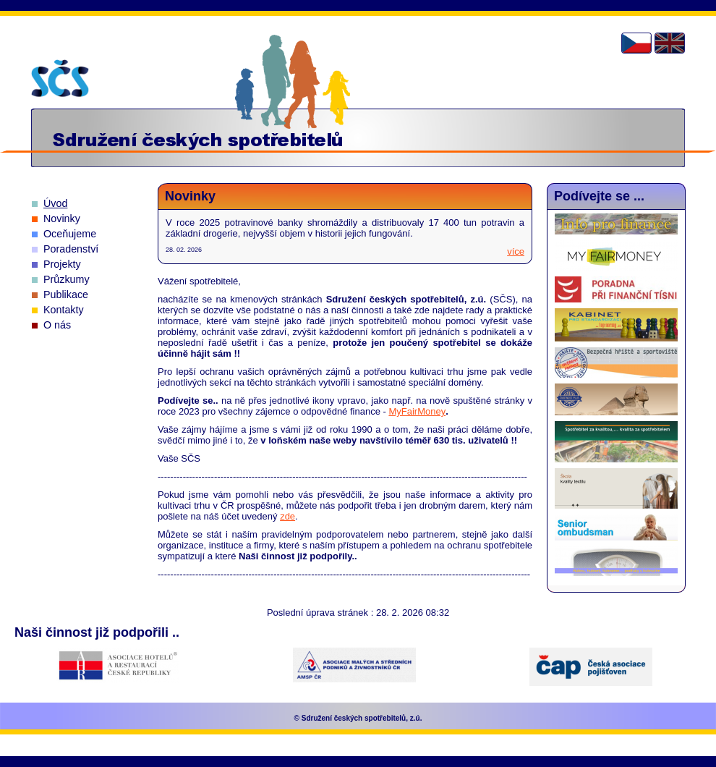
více (515, 251)
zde (287, 516)
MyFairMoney (417, 411)
